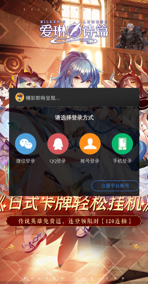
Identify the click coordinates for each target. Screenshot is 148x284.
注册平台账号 (115, 186)
